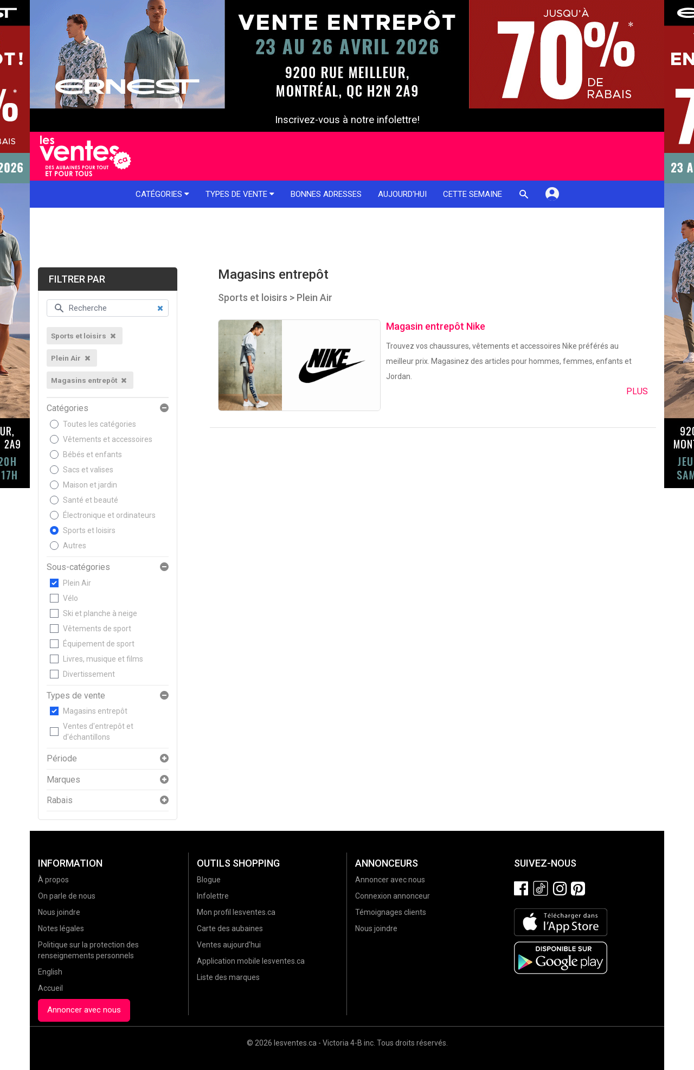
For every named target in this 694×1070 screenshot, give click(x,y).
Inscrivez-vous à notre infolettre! (347, 120)
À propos (53, 879)
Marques (63, 780)
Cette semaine (472, 194)
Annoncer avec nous (84, 1010)
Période (62, 759)
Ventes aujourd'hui (229, 944)
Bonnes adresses (326, 194)
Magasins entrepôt (95, 711)
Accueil (50, 988)
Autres (74, 545)
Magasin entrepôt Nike (435, 326)
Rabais (60, 800)
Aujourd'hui (402, 194)
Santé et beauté (90, 500)
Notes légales (61, 928)
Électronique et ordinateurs (109, 515)
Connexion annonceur (392, 896)
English (50, 972)
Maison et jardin (90, 484)
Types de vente (239, 194)
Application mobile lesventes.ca (251, 961)
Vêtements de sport (97, 628)
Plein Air (77, 583)
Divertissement (89, 674)
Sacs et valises (88, 469)
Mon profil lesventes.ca (236, 912)
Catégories (162, 194)
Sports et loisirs (89, 530)
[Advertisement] (347, 237)
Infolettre (213, 896)
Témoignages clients (390, 912)
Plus (637, 391)
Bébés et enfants (92, 454)
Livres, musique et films (103, 659)
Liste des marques (228, 977)
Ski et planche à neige (100, 613)
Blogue (209, 879)
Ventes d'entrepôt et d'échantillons (98, 731)
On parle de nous (66, 896)
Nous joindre (59, 912)
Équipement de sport (98, 643)
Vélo (70, 598)
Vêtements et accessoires (107, 439)
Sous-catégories (78, 567)
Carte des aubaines (230, 928)
